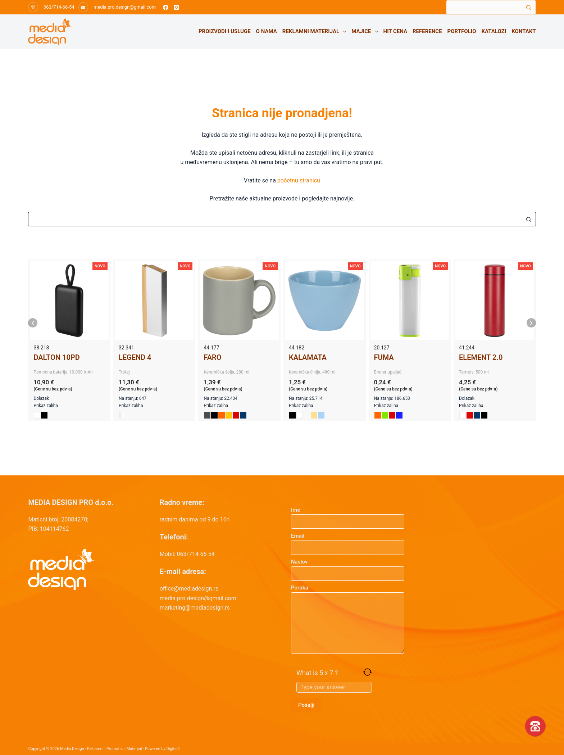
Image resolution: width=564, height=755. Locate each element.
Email (347, 542)
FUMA (384, 357)
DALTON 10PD (56, 357)
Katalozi (494, 31)
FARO (212, 357)
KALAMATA (308, 357)
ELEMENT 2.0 (480, 357)
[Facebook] (165, 7)
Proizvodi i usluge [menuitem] (225, 31)
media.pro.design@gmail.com (125, 7)
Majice (366, 31)
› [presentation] (531, 322)
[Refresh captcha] (367, 672)
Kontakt (523, 31)
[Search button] (529, 7)
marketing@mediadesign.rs (195, 607)
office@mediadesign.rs (189, 588)
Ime (347, 516)
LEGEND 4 (135, 357)
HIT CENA (395, 31)
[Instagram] (176, 7)
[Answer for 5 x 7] (334, 687)
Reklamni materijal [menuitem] (315, 31)
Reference (427, 31)
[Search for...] (484, 7)
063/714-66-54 (59, 7)
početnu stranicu (298, 180)
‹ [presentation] (33, 322)
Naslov (347, 568)
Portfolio (461, 31)
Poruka (347, 619)
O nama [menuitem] (266, 31)
